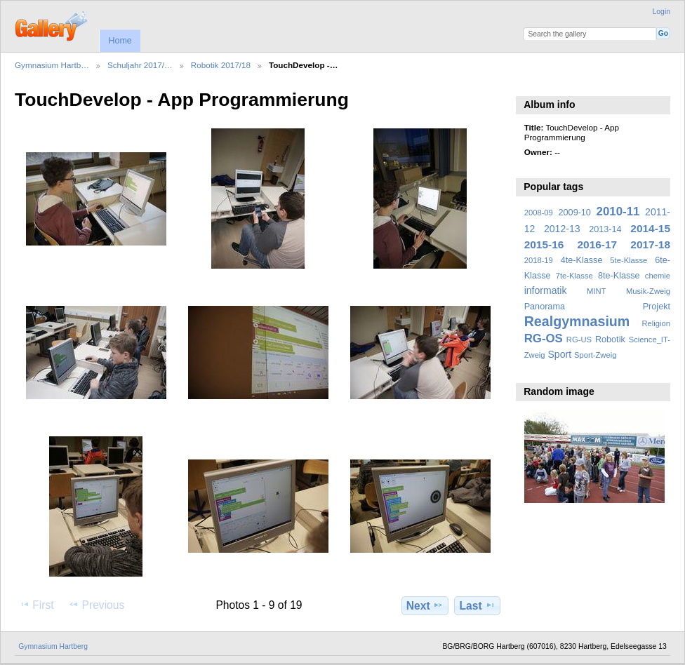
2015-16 (544, 244)
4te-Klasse (582, 260)
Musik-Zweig (648, 291)
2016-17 (598, 244)
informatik (545, 290)
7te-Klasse (574, 275)
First (36, 604)
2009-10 (575, 212)
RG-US (579, 339)
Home (119, 41)
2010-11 (618, 211)
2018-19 (538, 260)
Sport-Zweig (595, 355)
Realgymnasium (577, 321)
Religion (655, 323)
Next (425, 605)
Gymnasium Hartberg (53, 646)
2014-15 (650, 228)
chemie (657, 275)
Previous (96, 604)
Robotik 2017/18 (221, 64)
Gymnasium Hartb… (52, 64)
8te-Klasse (619, 276)
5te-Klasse (628, 260)
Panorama (544, 306)
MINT (596, 291)
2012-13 (562, 228)
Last (478, 605)
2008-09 (538, 212)
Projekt (656, 306)
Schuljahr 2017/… (140, 64)
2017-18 (650, 244)
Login (661, 11)
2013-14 (605, 229)
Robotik (610, 339)
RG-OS (543, 338)
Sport (560, 354)
